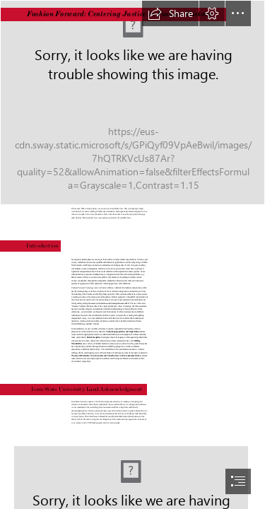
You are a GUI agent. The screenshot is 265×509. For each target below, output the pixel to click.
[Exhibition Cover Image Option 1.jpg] (132, 102)
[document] (132, 254)
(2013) (126, 303)
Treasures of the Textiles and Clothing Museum (106, 303)
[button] (170, 13)
